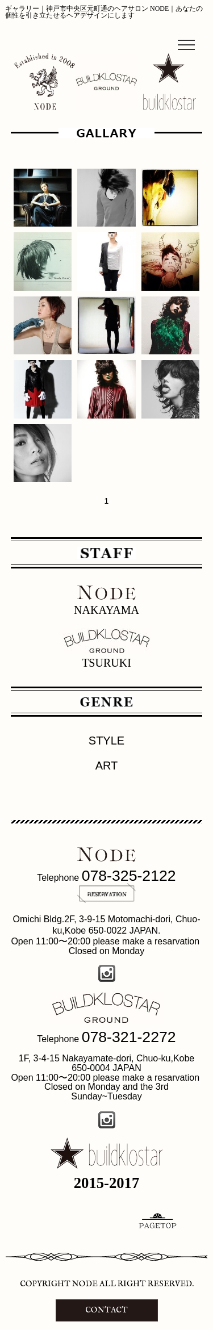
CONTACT (106, 1310)
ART (106, 765)
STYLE (106, 740)
